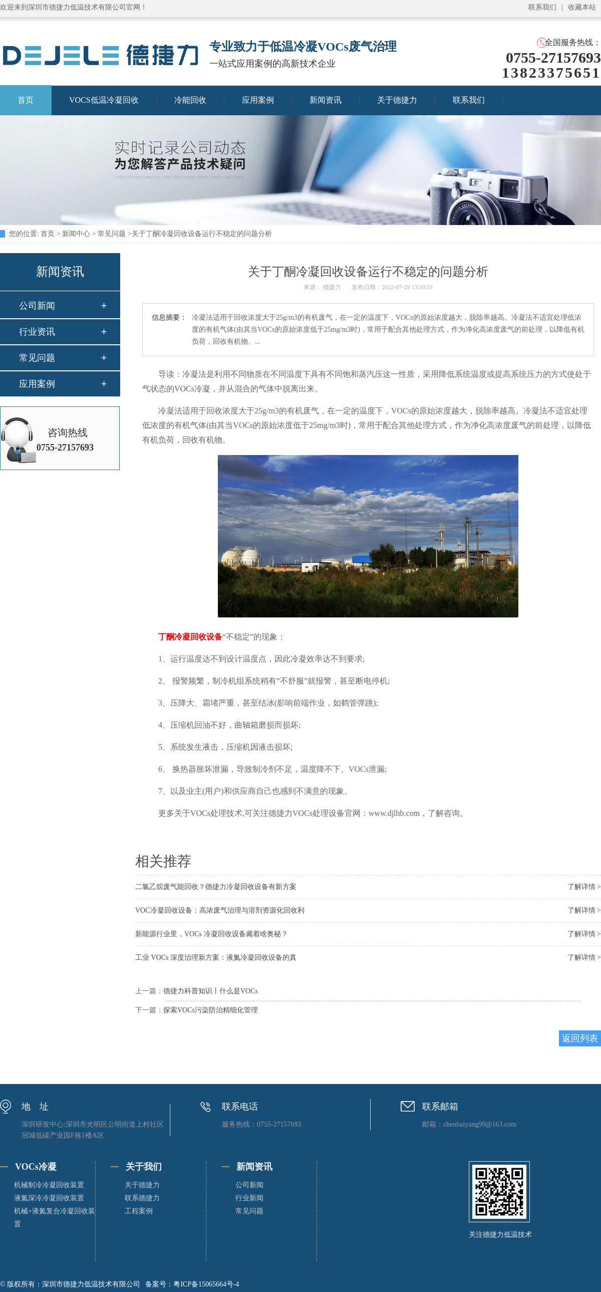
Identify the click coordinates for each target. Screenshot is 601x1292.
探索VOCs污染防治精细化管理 (210, 1010)
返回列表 (580, 1038)
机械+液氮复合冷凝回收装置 (54, 1217)
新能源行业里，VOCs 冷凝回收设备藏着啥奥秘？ (211, 934)
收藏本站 (582, 7)
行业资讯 (37, 332)
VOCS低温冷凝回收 (104, 100)
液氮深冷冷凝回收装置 (49, 1198)
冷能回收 (190, 100)
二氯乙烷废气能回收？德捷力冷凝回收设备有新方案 (215, 887)
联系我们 (542, 7)
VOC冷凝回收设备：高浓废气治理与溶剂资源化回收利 (220, 910)
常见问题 (112, 234)
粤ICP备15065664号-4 (206, 1284)
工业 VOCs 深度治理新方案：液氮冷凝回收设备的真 (215, 957)
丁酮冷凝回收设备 (190, 636)
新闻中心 (76, 234)
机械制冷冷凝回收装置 (49, 1185)
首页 (48, 234)
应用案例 (258, 100)
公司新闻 (37, 306)
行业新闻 (249, 1198)
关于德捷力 (397, 100)
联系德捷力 (142, 1198)
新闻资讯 (326, 100)
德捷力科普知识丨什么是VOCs (210, 991)
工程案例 (139, 1211)
